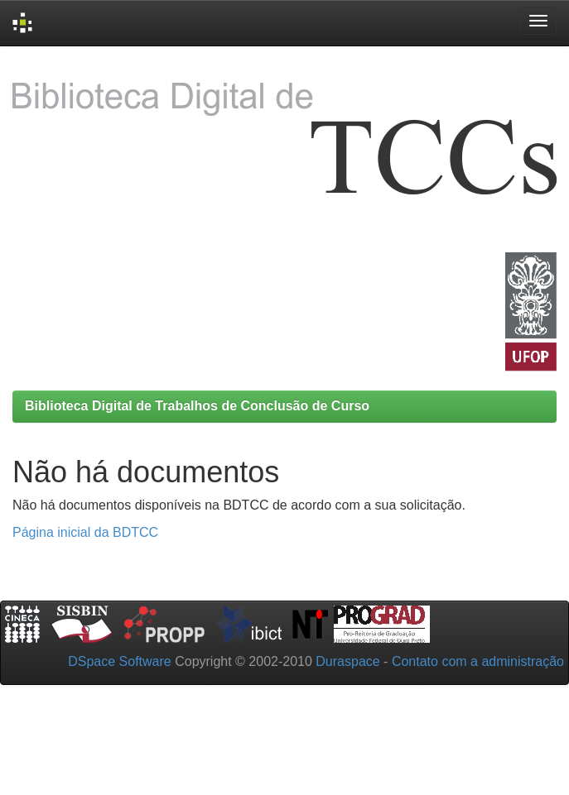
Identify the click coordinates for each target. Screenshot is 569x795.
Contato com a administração (478, 661)
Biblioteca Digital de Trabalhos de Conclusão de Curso (197, 406)
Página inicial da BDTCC (85, 532)
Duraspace (347, 661)
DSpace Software (119, 661)
